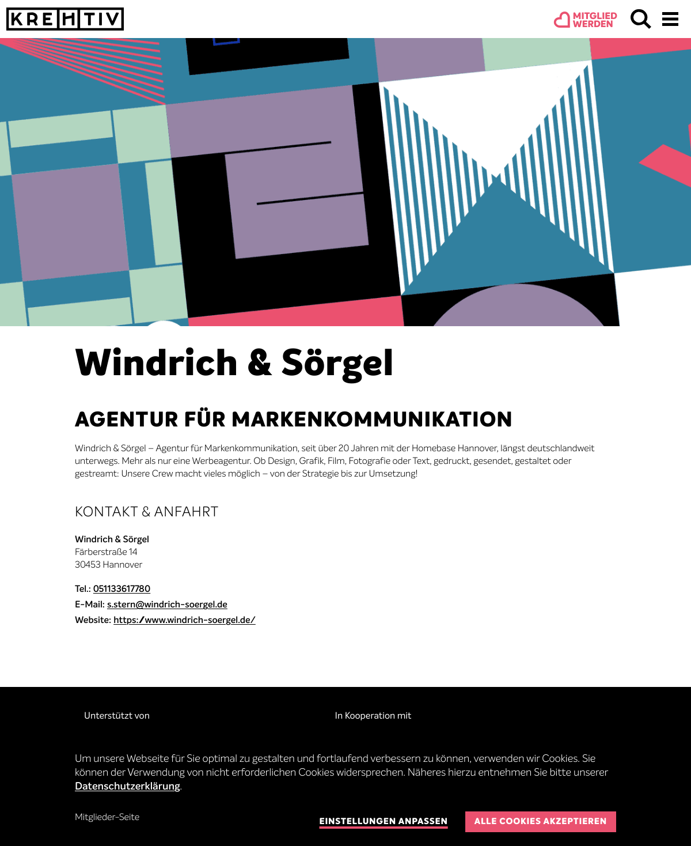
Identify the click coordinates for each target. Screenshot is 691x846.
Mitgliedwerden (595, 20)
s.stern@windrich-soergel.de (167, 605)
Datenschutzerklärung (127, 787)
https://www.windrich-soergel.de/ (184, 620)
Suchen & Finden (641, 19)
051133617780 (121, 589)
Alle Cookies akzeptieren (540, 822)
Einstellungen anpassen (383, 822)
